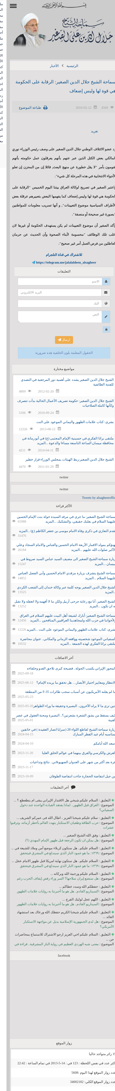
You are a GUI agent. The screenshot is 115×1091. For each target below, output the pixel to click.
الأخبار (47, 66)
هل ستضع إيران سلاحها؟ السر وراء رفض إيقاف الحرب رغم (51, 878)
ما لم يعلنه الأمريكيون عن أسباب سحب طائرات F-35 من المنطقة (64, 692)
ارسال (57, 339)
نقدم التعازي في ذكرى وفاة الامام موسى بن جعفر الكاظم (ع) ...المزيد (61, 531)
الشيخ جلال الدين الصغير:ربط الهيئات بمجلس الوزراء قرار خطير (63, 459)
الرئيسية (66, 66)
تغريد (87, 131)
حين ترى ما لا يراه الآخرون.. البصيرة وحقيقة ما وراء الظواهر (68, 706)
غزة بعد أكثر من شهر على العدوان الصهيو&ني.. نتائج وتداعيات (66, 762)
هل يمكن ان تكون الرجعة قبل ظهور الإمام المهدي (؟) (55, 840)
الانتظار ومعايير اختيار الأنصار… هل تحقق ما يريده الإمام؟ (69, 682)
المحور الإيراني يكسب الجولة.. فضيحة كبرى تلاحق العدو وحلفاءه (65, 668)
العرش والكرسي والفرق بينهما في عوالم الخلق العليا (72, 753)
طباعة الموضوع (23, 107)
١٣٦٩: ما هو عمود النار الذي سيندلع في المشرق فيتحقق (52, 853)
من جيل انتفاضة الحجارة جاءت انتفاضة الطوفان (76, 776)
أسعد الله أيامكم (98, 743)
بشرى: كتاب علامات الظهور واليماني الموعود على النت (68, 422)
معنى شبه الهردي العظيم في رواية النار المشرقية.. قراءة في (50, 944)
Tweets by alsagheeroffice (93, 497)
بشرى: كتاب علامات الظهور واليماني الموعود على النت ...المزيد (64, 629)
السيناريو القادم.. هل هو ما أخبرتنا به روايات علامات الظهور (51, 891)
